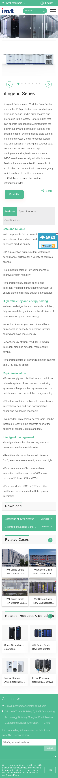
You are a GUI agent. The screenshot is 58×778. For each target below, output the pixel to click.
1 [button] (18, 84)
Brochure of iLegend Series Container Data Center (21, 527)
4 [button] (29, 83)
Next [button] (48, 84)
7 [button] (39, 83)
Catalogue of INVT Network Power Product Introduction (21, 519)
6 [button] (36, 83)
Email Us (14, 194)
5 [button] (32, 83)
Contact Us (11, 699)
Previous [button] (9, 84)
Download (47, 519)
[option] (29, 60)
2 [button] (21, 83)
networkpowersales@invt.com (29, 706)
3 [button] (25, 83)
